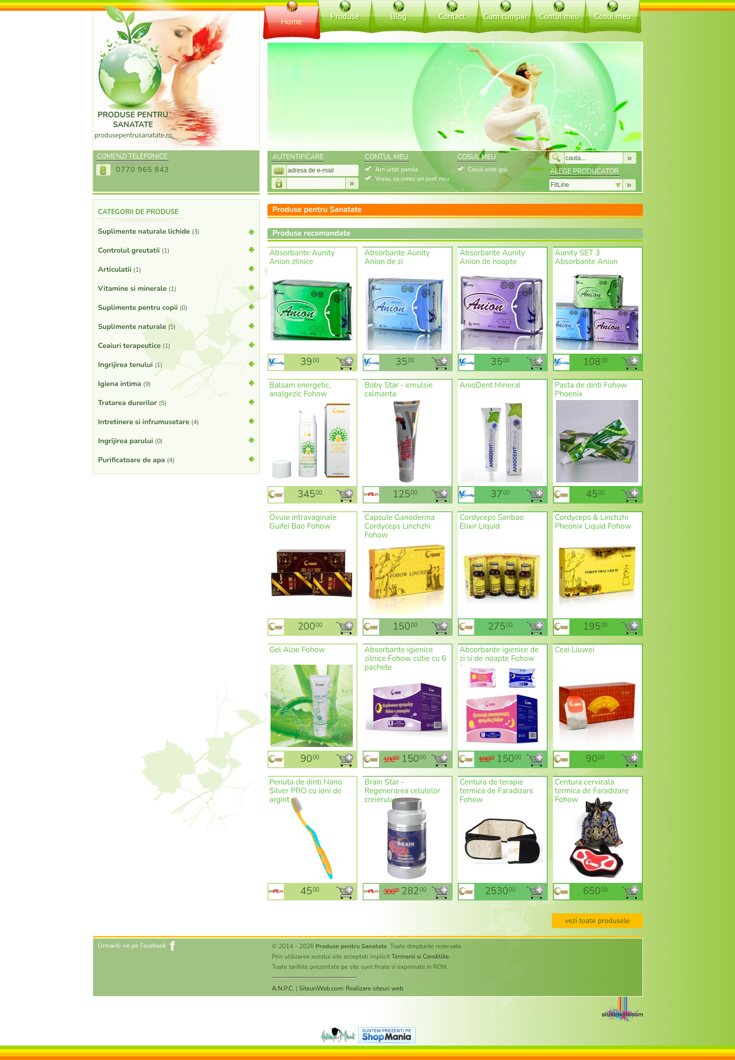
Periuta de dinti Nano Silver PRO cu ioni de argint (306, 791)
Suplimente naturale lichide (176, 233)
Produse (345, 16)
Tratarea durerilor (176, 402)
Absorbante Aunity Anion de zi (397, 257)
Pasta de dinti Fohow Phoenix (591, 389)
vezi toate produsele (597, 921)
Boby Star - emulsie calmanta (399, 389)
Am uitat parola (397, 169)
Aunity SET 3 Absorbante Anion (586, 257)
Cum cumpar (505, 16)
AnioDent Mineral (490, 385)
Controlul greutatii (176, 249)
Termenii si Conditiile (420, 956)
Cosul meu (612, 16)
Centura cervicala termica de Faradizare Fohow (592, 791)
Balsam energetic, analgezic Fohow (300, 389)
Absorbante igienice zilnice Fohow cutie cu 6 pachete (405, 658)
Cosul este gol (487, 169)
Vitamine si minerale (176, 288)
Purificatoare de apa (176, 459)
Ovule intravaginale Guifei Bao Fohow (303, 521)
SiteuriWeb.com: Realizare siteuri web (351, 988)
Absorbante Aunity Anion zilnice (302, 257)
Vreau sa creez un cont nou (412, 179)
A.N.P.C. (283, 988)
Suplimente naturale (176, 326)
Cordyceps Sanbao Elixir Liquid (492, 521)
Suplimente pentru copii (176, 307)
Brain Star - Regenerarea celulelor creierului (402, 791)
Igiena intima (176, 383)
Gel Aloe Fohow (297, 650)
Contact (452, 16)
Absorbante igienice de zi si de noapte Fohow (499, 654)
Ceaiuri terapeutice (176, 345)
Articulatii (176, 268)
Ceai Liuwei (575, 650)
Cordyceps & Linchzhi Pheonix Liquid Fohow (593, 521)
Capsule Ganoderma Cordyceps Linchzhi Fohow (400, 526)
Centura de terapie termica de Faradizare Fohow (497, 791)
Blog (398, 16)
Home (291, 21)
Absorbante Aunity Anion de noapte (492, 257)
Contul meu (559, 16)
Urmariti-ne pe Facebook (132, 946)
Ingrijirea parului (176, 440)
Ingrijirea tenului (176, 364)
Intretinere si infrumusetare (176, 421)
